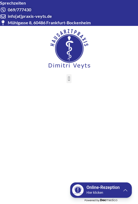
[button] (69, 78)
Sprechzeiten (13, 2)
